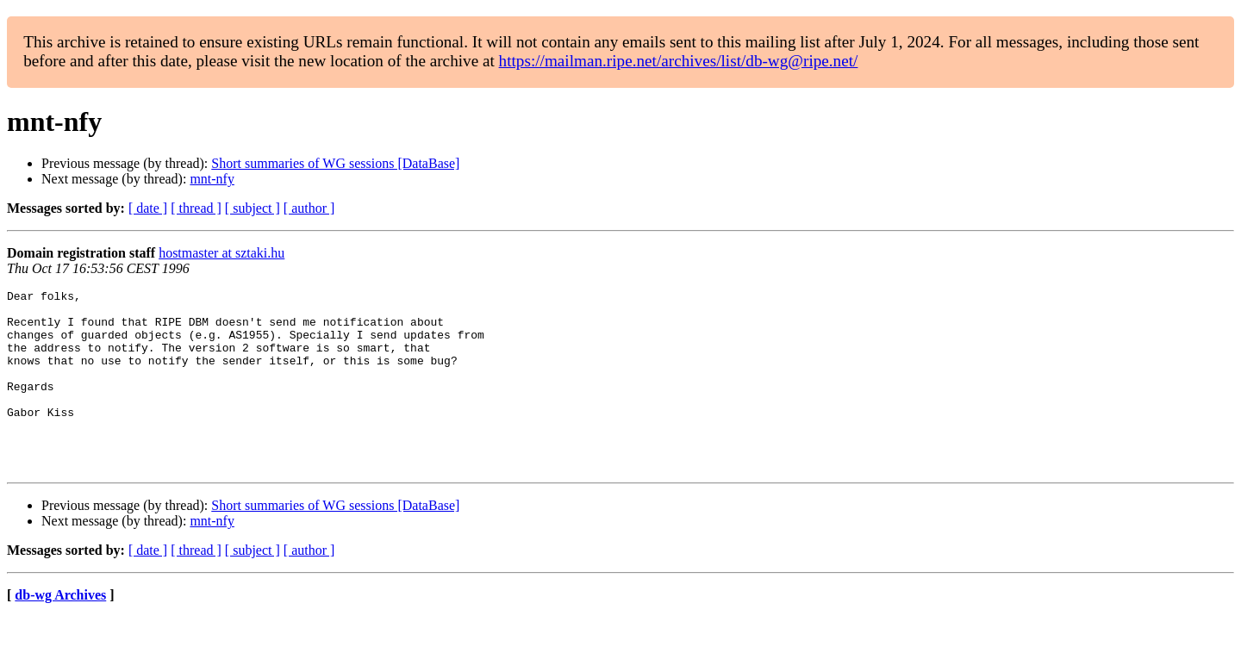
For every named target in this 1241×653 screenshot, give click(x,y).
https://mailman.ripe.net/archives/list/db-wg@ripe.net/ (678, 61)
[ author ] (309, 208)
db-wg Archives (60, 631)
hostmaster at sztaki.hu (221, 253)
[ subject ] (252, 208)
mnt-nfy (212, 178)
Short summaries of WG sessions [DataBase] (335, 163)
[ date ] (147, 208)
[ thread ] (196, 208)
